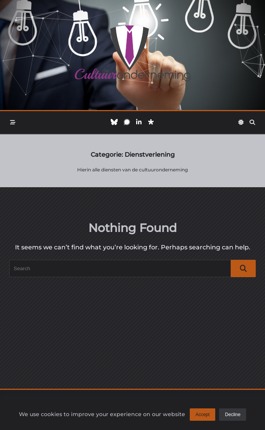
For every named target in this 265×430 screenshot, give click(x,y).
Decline (232, 414)
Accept (203, 414)
